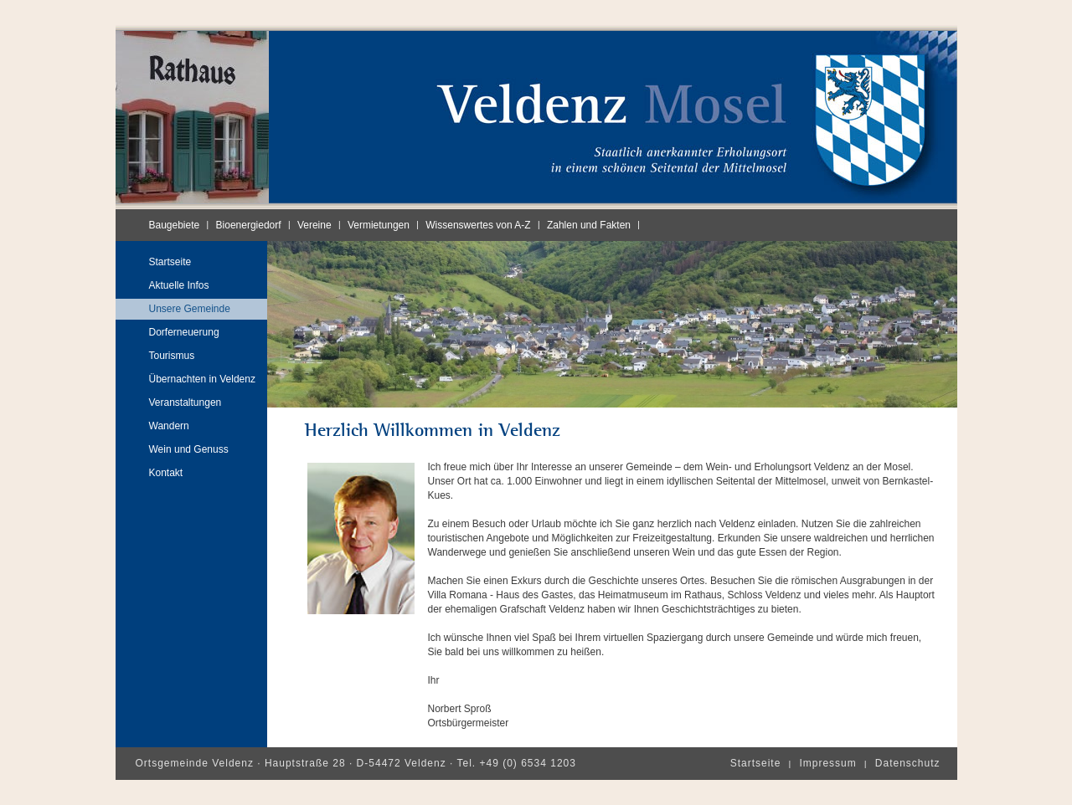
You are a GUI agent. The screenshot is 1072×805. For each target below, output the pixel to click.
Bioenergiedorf (248, 225)
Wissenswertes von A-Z (477, 225)
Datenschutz (908, 763)
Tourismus (172, 355)
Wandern (169, 426)
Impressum (827, 763)
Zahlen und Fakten (589, 225)
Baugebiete (174, 225)
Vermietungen (379, 225)
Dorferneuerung (184, 332)
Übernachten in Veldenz (202, 379)
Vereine (314, 225)
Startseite (170, 262)
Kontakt (166, 473)
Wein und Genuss (189, 449)
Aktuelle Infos (179, 285)
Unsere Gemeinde (189, 309)
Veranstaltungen (185, 402)
